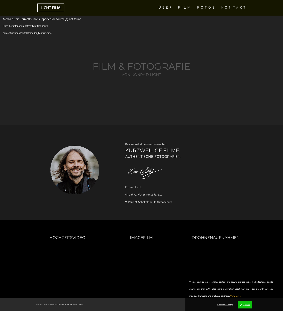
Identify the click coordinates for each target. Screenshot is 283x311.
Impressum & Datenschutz (65, 304)
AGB (81, 304)
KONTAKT (234, 7)
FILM (185, 7)
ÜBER (165, 7)
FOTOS (206, 7)
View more (235, 296)
